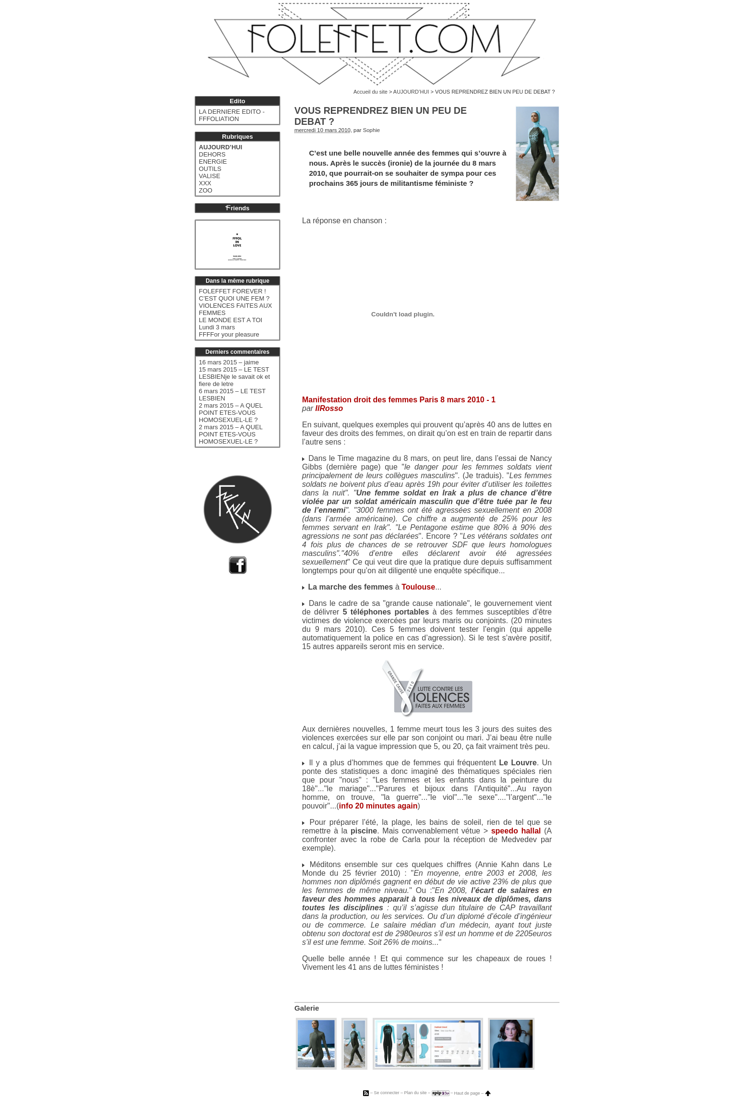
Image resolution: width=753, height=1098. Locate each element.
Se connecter (386, 1093)
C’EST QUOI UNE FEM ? (234, 298)
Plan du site (415, 1093)
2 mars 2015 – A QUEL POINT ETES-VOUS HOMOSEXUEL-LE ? (230, 412)
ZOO (205, 190)
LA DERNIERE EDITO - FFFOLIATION (232, 115)
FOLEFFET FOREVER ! (232, 291)
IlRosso (329, 408)
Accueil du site (370, 92)
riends (237, 208)
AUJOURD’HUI (411, 92)
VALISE (209, 176)
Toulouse (418, 587)
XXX (205, 183)
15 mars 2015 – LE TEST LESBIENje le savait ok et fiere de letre (234, 376)
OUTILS (210, 168)
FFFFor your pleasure (229, 334)
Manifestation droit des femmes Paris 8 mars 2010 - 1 (399, 400)
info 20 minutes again (378, 806)
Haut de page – (472, 1093)
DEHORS (212, 154)
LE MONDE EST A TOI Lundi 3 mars (230, 323)
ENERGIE (213, 161)
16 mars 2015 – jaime (229, 362)
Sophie (371, 130)
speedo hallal (516, 831)
